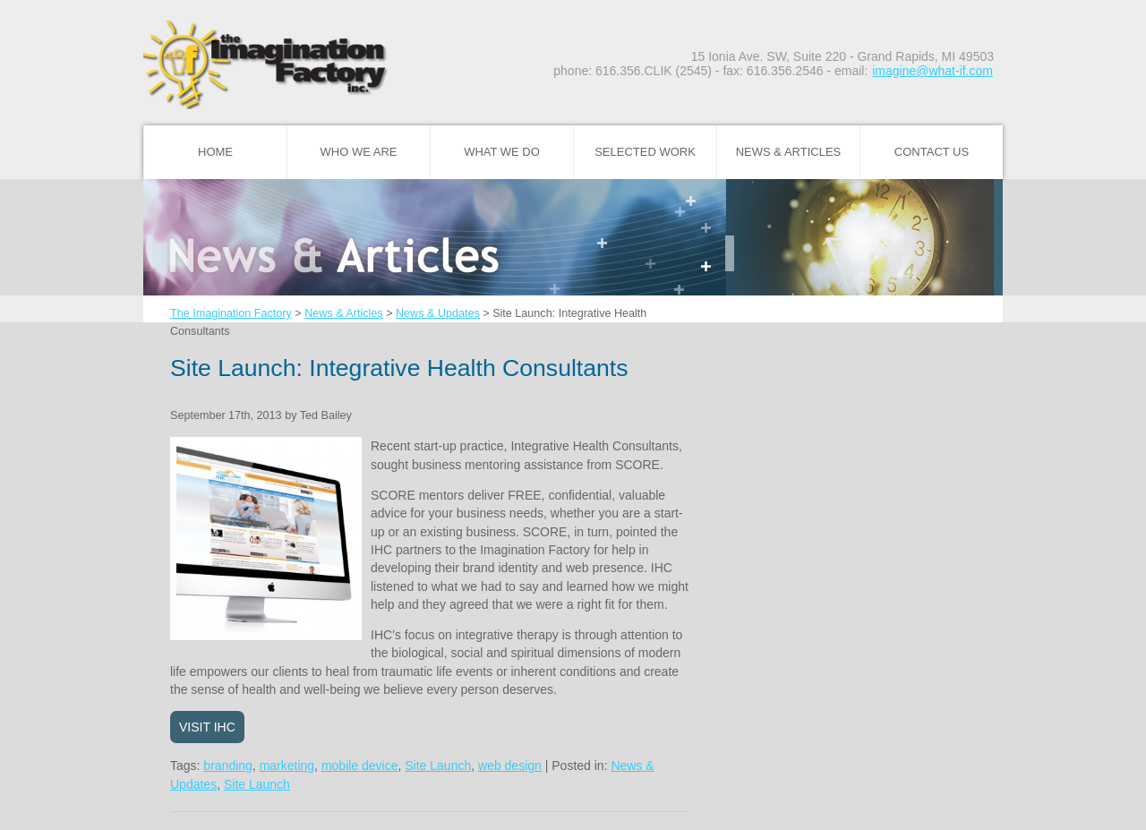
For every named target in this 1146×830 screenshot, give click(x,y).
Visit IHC (207, 727)
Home (215, 151)
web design (510, 765)
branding (227, 765)
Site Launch (438, 765)
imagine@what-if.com (932, 71)
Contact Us (931, 151)
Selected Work (645, 151)
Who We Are (359, 151)
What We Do (502, 151)
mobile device (359, 765)
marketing (287, 765)
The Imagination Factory (231, 313)
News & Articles (789, 151)
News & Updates (438, 313)
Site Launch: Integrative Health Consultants (399, 368)
